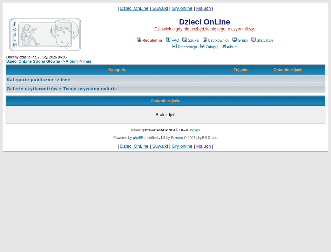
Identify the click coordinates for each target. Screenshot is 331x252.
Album (230, 47)
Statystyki (262, 40)
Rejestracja (185, 47)
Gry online (182, 8)
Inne (87, 61)
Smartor (195, 130)
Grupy (240, 40)
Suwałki (159, 8)
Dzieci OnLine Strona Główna (33, 61)
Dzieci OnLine (134, 8)
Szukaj (190, 40)
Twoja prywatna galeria (90, 88)
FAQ (172, 40)
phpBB (138, 138)
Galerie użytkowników (32, 88)
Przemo (177, 138)
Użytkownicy (216, 40)
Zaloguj (209, 47)
